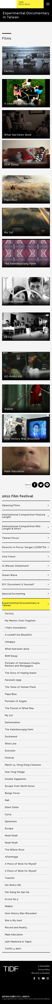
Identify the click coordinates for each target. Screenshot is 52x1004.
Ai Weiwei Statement (15, 565)
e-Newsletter (44, 966)
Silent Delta (12, 807)
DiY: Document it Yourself (18, 584)
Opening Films (11, 505)
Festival (9, 757)
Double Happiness (15, 779)
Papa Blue (11, 694)
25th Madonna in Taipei (18, 941)
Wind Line (11, 743)
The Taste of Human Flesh (20, 687)
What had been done (17, 649)
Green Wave (9, 575)
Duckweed (11, 736)
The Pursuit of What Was (19, 708)
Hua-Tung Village (15, 772)
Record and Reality (16, 927)
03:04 (8, 814)
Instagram (47, 978)
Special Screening (13, 593)
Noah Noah (11, 835)
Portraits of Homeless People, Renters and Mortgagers (22, 664)
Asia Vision (9, 556)
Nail (7, 800)
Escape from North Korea (20, 786)
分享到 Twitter (41, 485)
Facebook (34, 978)
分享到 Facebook (34, 485)
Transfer (10, 878)
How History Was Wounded (20, 913)
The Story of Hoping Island (20, 673)
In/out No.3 (11, 899)
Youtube (43, 978)
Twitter (39, 978)
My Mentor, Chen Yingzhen (20, 620)
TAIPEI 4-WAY (13, 948)
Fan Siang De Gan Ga (17, 892)
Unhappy (10, 642)
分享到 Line (47, 485)
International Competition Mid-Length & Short (21, 527)
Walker (9, 906)
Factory (9, 613)
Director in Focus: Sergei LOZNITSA (24, 547)
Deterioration (12, 722)
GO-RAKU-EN (13, 885)
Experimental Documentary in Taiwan (21, 604)
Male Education (14, 934)
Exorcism (10, 750)
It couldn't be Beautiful (18, 634)
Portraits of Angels (16, 701)
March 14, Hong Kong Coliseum (23, 765)
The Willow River (15, 849)
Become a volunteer (41, 973)
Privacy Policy (44, 969)
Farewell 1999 (13, 680)
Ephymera (11, 821)
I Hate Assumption (15, 627)
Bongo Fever (12, 793)
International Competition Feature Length (23, 515)
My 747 (9, 715)
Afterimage (11, 856)
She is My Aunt (13, 920)
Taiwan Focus (10, 538)
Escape (9, 828)
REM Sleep (11, 656)
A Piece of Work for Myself (21, 864)
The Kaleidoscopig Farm (19, 729)
